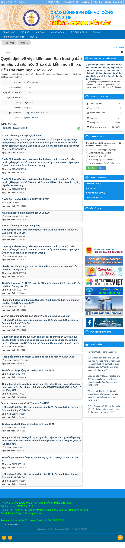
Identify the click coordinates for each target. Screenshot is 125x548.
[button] (79, 128)
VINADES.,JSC (81, 529)
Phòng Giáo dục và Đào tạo (35, 112)
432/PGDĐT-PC (19, 307)
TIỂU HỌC (97, 2)
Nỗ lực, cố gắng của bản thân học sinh (104, 163)
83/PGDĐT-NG (18, 374)
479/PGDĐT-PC (19, 290)
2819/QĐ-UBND (19, 149)
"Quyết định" (35, 135)
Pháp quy (28, 107)
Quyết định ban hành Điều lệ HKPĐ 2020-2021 (25, 199)
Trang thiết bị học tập (96, 156)
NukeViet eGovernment (55, 529)
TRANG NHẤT (9, 32)
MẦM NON (86, 2)
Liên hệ (33, 37)
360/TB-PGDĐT (19, 394)
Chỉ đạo (40, 32)
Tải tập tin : (15, 128)
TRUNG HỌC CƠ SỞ (113, 2)
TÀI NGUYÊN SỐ (71, 2)
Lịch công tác (57, 32)
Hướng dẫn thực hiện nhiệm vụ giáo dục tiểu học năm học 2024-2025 (38, 356)
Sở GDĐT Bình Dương (95, 193)
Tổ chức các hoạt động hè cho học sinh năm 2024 (28, 370)
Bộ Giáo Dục (91, 188)
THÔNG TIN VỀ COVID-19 (13, 37)
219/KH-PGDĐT (19, 236)
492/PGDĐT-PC (19, 273)
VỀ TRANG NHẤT (11, 525)
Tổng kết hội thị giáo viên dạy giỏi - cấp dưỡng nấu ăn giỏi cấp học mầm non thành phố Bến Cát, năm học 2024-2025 (103, 395)
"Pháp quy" (35, 225)
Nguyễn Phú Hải (31, 118)
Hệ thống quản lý (78, 32)
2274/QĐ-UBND (19, 169)
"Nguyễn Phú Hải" (39, 403)
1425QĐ (15, 203)
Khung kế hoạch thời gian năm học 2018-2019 (26, 213)
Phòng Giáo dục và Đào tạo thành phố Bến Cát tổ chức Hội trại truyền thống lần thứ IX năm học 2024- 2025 (104, 409)
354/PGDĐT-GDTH (20, 360)
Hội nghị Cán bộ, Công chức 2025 (102, 352)
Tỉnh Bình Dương (93, 184)
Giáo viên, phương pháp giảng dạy (102, 149)
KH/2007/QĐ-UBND (20, 216)
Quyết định (28, 102)
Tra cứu (97, 32)
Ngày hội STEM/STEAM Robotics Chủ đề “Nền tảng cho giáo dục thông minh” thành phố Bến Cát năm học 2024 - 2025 (104, 380)
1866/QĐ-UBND (19, 189)
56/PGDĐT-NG (18, 464)
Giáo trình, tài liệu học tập (98, 153)
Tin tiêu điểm (96, 344)
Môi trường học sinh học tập (99, 160)
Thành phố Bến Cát (94, 197)
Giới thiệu (25, 32)
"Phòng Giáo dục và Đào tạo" (54, 316)
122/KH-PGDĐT (19, 327)
